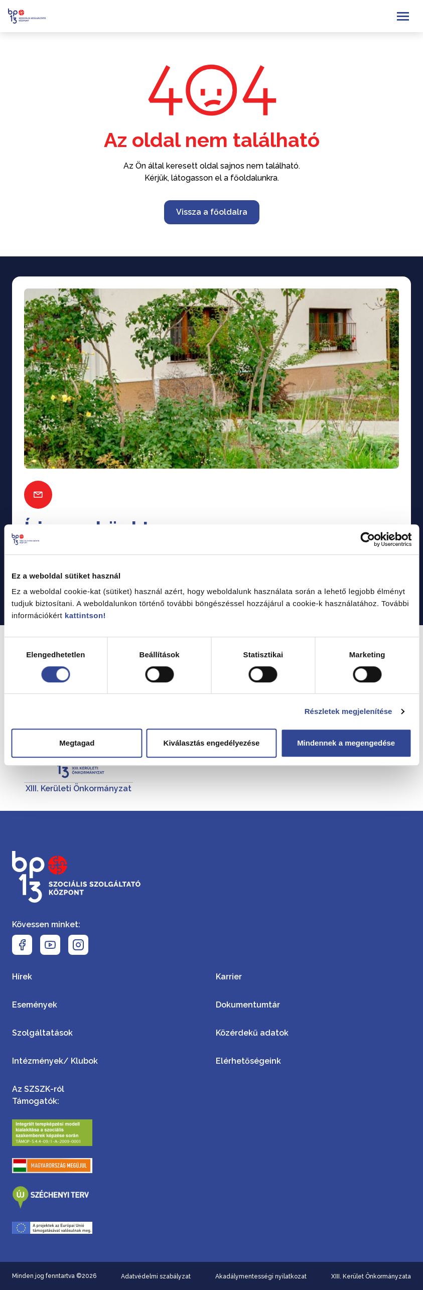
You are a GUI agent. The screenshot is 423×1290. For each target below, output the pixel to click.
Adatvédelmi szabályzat (156, 1276)
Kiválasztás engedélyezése (212, 743)
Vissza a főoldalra (211, 212)
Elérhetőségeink (248, 1061)
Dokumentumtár (248, 1005)
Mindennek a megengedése (346, 743)
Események (34, 1005)
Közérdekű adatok (252, 1033)
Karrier (229, 976)
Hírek (22, 976)
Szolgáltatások (42, 1033)
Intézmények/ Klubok (55, 1061)
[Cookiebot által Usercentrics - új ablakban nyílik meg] (367, 539)
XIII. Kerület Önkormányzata (371, 1276)
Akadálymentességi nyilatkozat (261, 1276)
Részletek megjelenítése (348, 711)
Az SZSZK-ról (38, 1089)
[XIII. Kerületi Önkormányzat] (78, 772)
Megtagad (76, 743)
